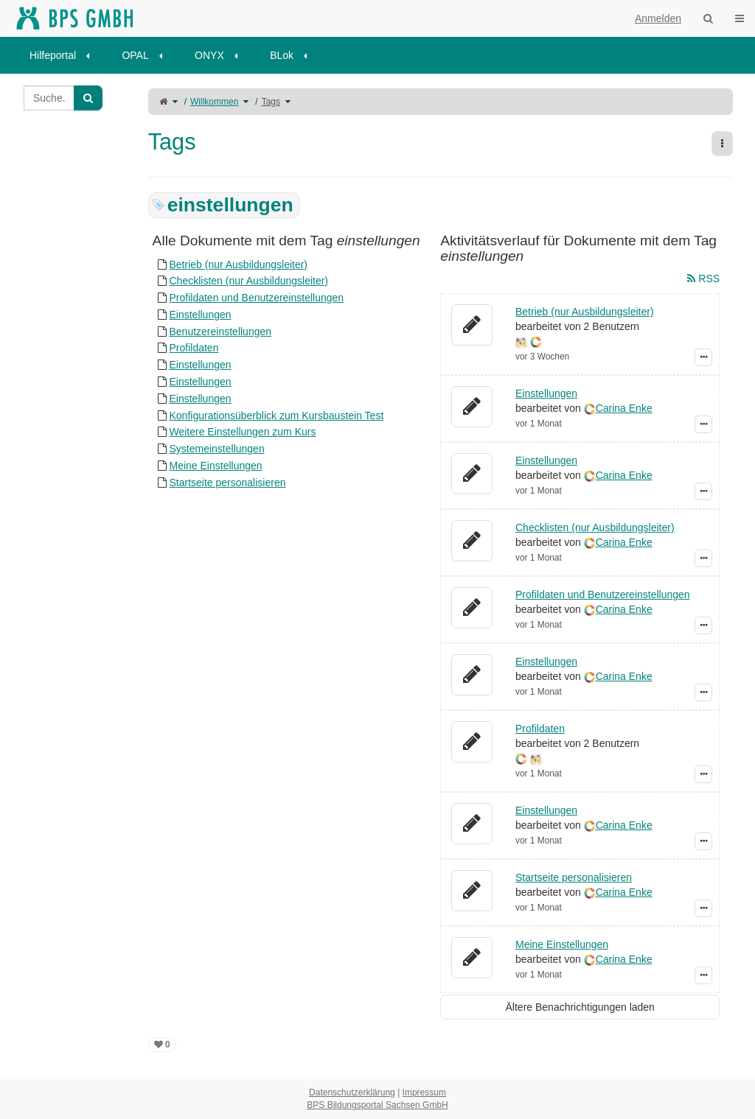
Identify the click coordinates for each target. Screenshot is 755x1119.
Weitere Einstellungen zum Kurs (242, 432)
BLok (281, 55)
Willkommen (214, 102)
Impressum (424, 1092)
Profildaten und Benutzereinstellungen (256, 298)
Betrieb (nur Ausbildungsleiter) (238, 264)
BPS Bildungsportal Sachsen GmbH (377, 1105)
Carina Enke (624, 408)
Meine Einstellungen (215, 465)
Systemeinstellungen (216, 449)
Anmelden (658, 18)
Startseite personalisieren (227, 482)
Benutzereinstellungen (220, 331)
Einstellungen (200, 314)
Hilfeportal (52, 55)
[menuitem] (64, 55)
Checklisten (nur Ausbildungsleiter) (248, 281)
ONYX (209, 55)
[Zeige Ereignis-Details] (703, 357)
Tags (271, 102)
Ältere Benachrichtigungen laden (580, 1007)
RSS (703, 278)
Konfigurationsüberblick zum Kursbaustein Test (276, 415)
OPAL (135, 55)
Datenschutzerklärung (352, 1092)
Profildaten (193, 348)
